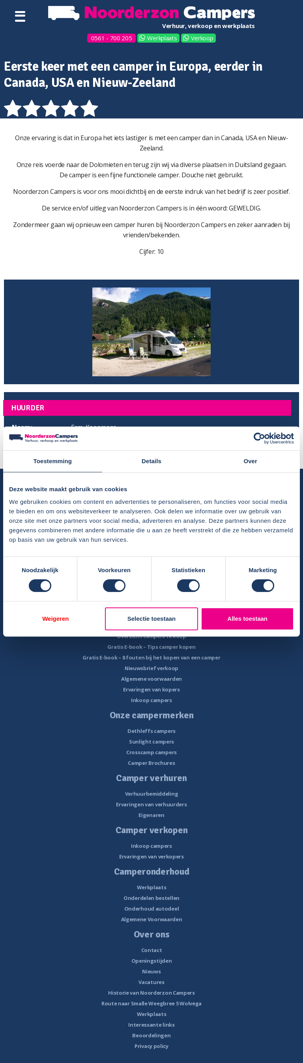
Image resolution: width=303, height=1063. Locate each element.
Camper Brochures (151, 762)
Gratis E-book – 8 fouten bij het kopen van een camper (151, 657)
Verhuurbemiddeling (151, 793)
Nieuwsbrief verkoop (151, 668)
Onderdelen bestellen (151, 897)
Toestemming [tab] (53, 461)
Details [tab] (151, 461)
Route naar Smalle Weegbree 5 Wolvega (151, 1003)
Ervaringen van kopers (151, 689)
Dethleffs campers (151, 730)
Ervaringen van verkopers (151, 856)
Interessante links (151, 1024)
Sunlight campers (151, 741)
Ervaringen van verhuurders (151, 804)
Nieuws (151, 971)
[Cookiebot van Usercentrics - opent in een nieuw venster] (259, 438)
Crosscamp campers (151, 752)
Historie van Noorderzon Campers (151, 992)
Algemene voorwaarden (151, 678)
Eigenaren (151, 815)
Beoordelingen (151, 1035)
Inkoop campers (151, 700)
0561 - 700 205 (111, 38)
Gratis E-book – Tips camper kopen (151, 646)
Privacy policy (151, 1046)
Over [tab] (250, 461)
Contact (151, 950)
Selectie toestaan (151, 618)
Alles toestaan (247, 618)
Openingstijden (151, 960)
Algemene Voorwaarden (151, 919)
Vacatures (151, 982)
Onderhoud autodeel (151, 908)
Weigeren (55, 618)
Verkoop (202, 38)
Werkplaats (162, 38)
